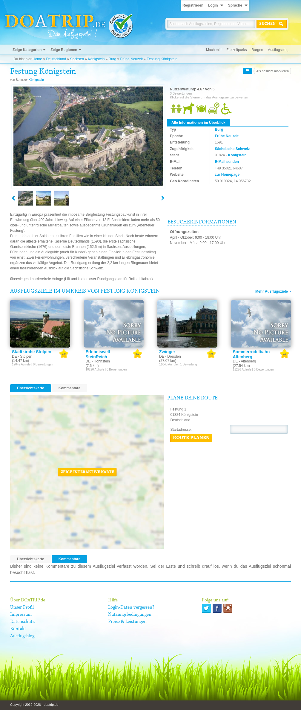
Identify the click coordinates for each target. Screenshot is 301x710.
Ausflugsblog (278, 50)
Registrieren (192, 5)
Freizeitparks (236, 50)
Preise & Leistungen (127, 621)
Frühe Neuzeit (131, 59)
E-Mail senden (227, 162)
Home (37, 59)
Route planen (191, 438)
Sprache (235, 5)
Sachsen (77, 59)
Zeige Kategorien (27, 50)
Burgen (257, 50)
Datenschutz (22, 621)
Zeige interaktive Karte (87, 472)
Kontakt (18, 628)
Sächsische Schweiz (232, 149)
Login (213, 5)
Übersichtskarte (30, 388)
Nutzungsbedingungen (129, 614)
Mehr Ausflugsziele (271, 291)
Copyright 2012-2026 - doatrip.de (34, 704)
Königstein (96, 59)
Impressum (21, 614)
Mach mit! (214, 50)
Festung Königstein (162, 59)
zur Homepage (227, 174)
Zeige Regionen (63, 50)
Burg (112, 59)
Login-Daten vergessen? (131, 607)
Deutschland (56, 59)
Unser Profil (22, 607)
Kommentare (69, 388)
